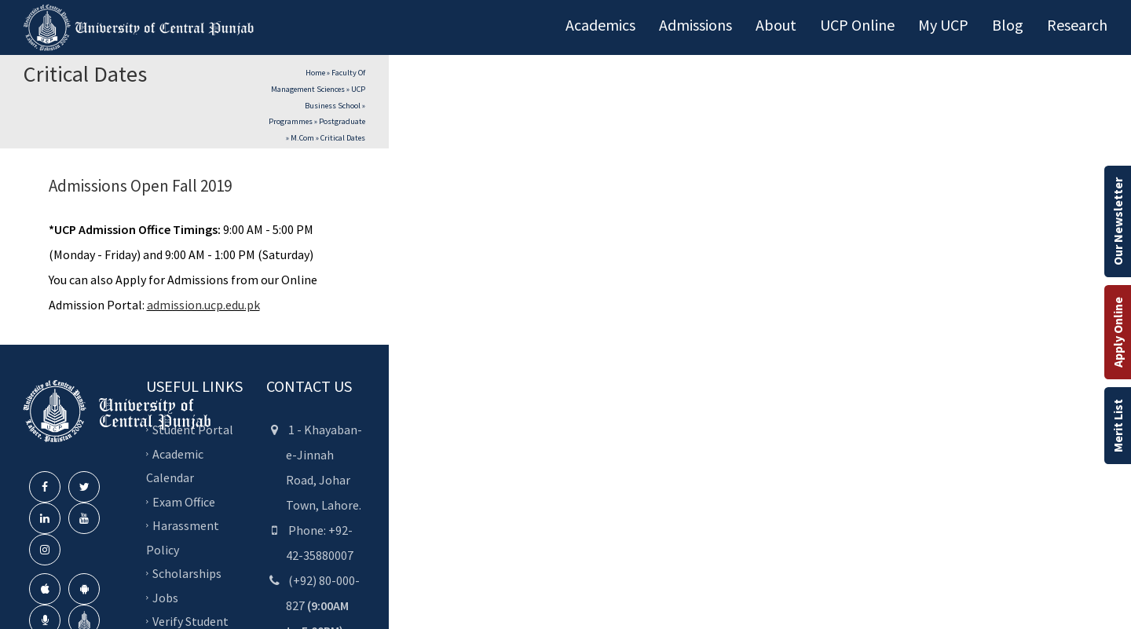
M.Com (302, 138)
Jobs (165, 597)
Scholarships (186, 573)
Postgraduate (342, 121)
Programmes (291, 121)
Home (315, 73)
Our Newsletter (1118, 221)
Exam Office (183, 502)
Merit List (1118, 425)
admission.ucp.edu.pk (203, 305)
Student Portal (192, 429)
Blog (1007, 25)
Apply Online (1118, 332)
